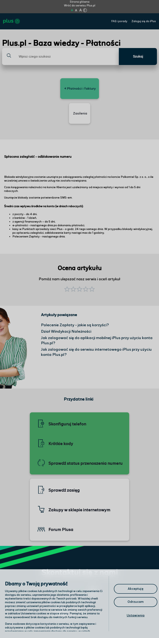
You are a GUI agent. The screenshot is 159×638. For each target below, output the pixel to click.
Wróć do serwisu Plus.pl (79, 5)
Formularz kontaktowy (69, 601)
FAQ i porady (119, 21)
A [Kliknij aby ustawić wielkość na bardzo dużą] (80, 10)
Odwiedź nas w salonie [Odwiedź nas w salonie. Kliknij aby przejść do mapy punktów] (73, 590)
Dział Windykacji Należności (66, 331)
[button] (92, 289)
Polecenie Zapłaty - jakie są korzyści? (75, 325)
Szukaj (138, 56)
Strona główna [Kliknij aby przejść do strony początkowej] (79, 2)
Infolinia (57, 626)
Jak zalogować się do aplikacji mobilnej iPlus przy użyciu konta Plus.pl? (97, 340)
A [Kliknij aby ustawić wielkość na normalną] (72, 10)
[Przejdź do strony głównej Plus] (11, 21)
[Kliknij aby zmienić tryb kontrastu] (85, 10)
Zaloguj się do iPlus (143, 21)
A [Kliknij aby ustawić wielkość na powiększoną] (76, 10)
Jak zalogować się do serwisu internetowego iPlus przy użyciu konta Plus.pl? (96, 352)
